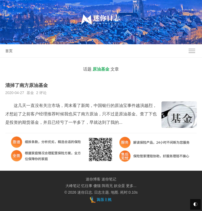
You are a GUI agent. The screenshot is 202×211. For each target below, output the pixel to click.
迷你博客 (93, 179)
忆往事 (86, 186)
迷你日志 (84, 192)
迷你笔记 (109, 179)
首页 (9, 51)
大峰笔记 (72, 186)
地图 (114, 192)
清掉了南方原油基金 (26, 85)
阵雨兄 (107, 186)
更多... (131, 186)
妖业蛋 (119, 186)
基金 (30, 93)
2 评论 (41, 93)
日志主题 (101, 192)
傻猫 (97, 186)
